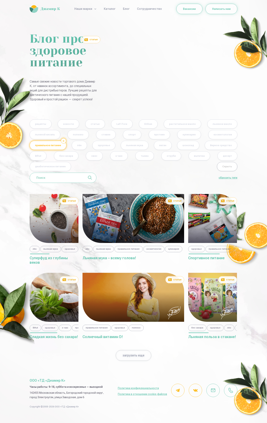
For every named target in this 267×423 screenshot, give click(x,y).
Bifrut (141, 157)
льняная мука (220, 146)
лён (158, 146)
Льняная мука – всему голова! (109, 260)
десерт (136, 168)
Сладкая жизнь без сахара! (54, 339)
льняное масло (48, 135)
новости (77, 124)
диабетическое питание (181, 168)
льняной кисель (91, 135)
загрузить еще (133, 358)
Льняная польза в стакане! (212, 339)
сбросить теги (228, 180)
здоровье (186, 146)
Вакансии (189, 8)
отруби (71, 168)
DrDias (173, 124)
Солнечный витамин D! (103, 339)
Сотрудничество (149, 9)
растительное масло (215, 124)
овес (201, 157)
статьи (109, 124)
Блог (126, 9)
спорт (192, 135)
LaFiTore (142, 124)
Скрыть (224, 168)
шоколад (69, 157)
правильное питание (123, 146)
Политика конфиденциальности (138, 390)
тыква (41, 168)
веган (41, 157)
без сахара (171, 157)
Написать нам (221, 8)
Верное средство (107, 157)
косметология (79, 146)
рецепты (43, 124)
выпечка (104, 168)
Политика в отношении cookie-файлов (142, 396)
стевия (162, 135)
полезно (130, 135)
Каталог (110, 9)
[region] (54, 252)
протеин (224, 135)
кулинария (44, 146)
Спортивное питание (206, 260)
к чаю (226, 157)
